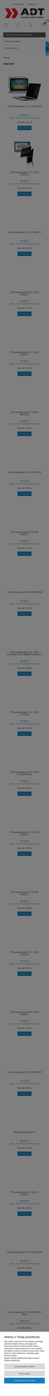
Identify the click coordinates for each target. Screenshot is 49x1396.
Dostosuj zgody (24, 1374)
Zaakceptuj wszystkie (24, 1381)
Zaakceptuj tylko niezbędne (24, 1367)
